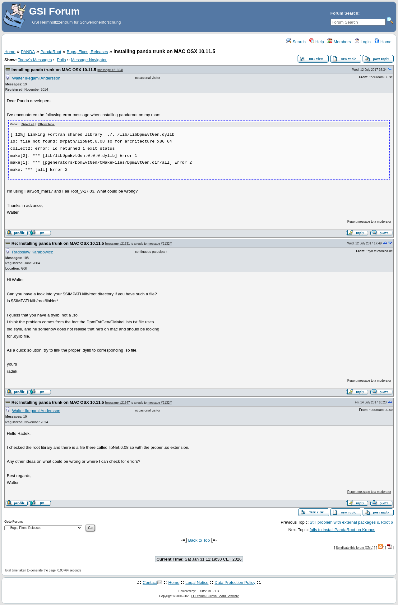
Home (382, 41)
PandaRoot (50, 51)
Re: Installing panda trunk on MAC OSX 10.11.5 (58, 243)
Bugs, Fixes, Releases (87, 51)
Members (339, 41)
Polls (61, 59)
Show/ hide (46, 124)
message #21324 (110, 70)
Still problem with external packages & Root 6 (351, 522)
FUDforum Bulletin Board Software (215, 596)
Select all (28, 124)
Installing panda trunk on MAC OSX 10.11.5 (54, 69)
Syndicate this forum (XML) (354, 547)
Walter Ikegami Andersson (36, 78)
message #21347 (118, 402)
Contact (150, 582)
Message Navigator (89, 59)
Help (316, 41)
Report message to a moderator (369, 221)
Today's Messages (35, 59)
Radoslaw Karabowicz (32, 251)
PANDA (28, 51)
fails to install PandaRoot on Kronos (342, 529)
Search (296, 41)
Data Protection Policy (235, 582)
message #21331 (118, 243)
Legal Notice (196, 582)
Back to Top (199, 540)
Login (362, 41)
